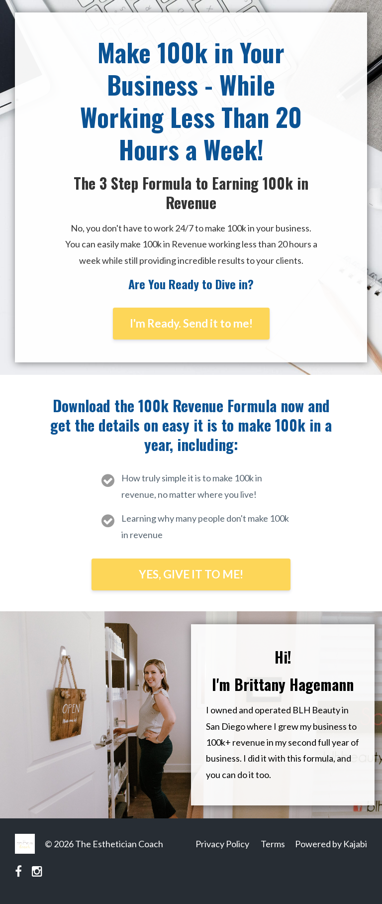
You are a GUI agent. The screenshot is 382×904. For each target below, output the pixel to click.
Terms (273, 843)
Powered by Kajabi (331, 843)
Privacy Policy (222, 843)
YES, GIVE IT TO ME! (191, 574)
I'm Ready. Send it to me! (191, 323)
